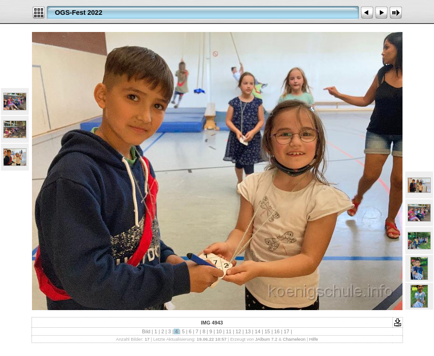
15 (267, 331)
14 (257, 331)
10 (219, 331)
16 (277, 331)
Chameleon (294, 339)
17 (287, 331)
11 (229, 331)
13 (248, 331)
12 (238, 331)
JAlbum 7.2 (266, 339)
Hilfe (313, 339)
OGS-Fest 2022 (78, 12)
